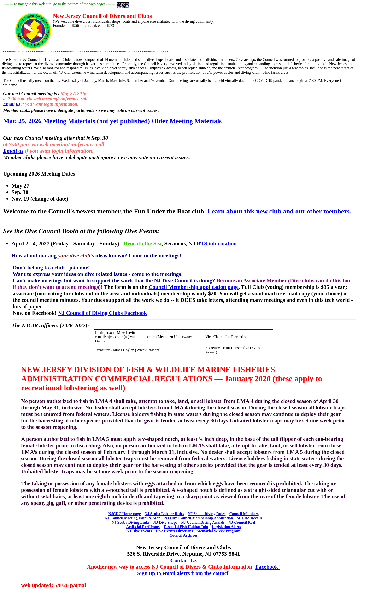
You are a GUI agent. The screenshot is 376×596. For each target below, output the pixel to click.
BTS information (217, 243)
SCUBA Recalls (249, 518)
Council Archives (184, 535)
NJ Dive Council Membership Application (198, 518)
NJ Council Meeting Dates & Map (132, 518)
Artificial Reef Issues (143, 527)
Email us (11, 104)
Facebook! (267, 567)
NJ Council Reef (242, 522)
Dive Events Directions (174, 531)
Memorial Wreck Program (218, 531)
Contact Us (183, 560)
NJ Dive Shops (165, 522)
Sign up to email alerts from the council (183, 573)
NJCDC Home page (124, 514)
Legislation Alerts (226, 527)
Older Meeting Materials (187, 121)
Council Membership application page (193, 287)
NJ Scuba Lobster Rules (164, 514)
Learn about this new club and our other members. (279, 211)
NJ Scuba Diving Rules (206, 514)
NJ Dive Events (139, 531)
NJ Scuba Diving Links (131, 522)
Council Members (243, 514)
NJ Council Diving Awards (203, 522)
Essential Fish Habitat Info (186, 527)
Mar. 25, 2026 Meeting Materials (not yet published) (76, 121)
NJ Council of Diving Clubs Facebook (102, 313)
